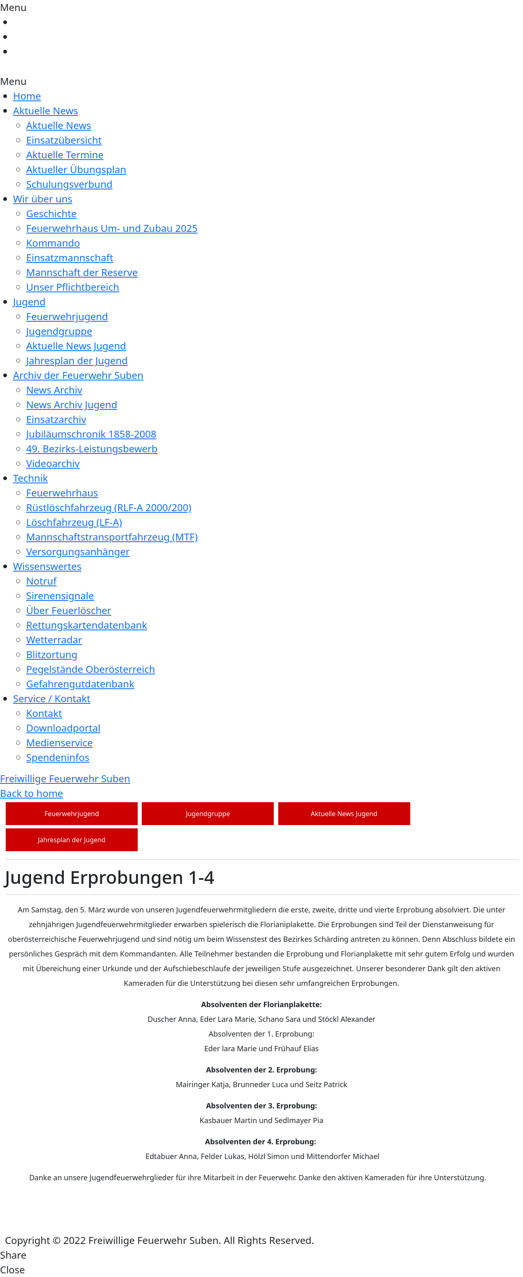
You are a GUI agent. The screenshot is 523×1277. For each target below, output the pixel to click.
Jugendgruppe (59, 331)
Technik (30, 478)
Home (27, 95)
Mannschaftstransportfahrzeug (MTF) (112, 536)
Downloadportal (63, 727)
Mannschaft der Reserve (82, 272)
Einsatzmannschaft (69, 257)
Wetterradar (54, 639)
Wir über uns (42, 198)
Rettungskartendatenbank (86, 625)
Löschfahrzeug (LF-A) (74, 522)
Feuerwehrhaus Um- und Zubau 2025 (112, 228)
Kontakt (44, 713)
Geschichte (51, 213)
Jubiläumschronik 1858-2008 (91, 433)
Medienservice (59, 742)
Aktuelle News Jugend (76, 345)
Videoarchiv (53, 463)
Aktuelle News (45, 110)
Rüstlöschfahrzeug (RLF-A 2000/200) (108, 507)
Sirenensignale (60, 595)
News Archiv (54, 389)
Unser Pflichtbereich (72, 287)
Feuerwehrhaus (62, 492)
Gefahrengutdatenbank (80, 683)
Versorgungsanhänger (78, 551)
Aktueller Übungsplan (76, 169)
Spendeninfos (57, 757)
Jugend (29, 301)
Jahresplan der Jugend (77, 360)
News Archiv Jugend (71, 404)
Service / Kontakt (51, 698)
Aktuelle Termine (64, 154)
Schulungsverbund (69, 184)
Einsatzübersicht (64, 140)
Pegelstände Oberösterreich (90, 669)
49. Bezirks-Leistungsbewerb (92, 448)
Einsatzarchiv (56, 419)
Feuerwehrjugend (67, 316)
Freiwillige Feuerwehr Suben (65, 778)
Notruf (41, 580)
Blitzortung (51, 654)
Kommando (53, 242)
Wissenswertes (47, 566)
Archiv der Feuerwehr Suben (78, 375)
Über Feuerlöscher (68, 610)
